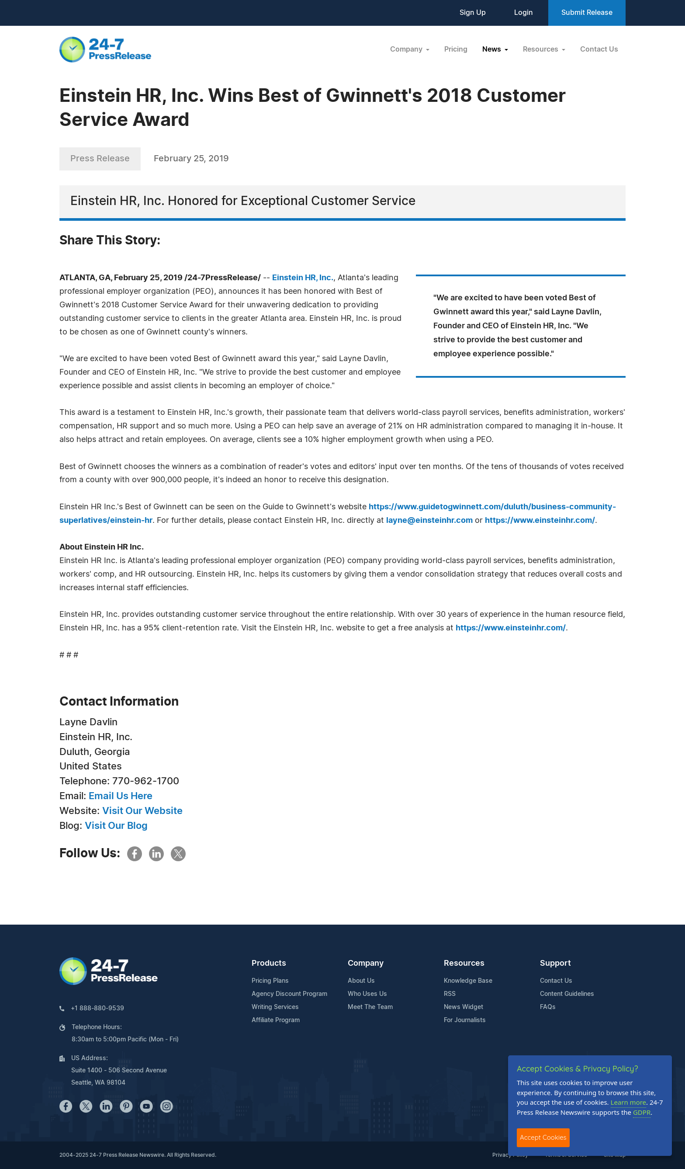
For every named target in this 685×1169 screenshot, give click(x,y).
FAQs (548, 1007)
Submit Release (586, 12)
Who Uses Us (367, 994)
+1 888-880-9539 (97, 1008)
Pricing (455, 49)
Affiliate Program (276, 1020)
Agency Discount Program (289, 994)
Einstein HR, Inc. (302, 278)
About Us (361, 981)
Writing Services (275, 1007)
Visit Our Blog (116, 826)
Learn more (629, 1102)
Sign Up (473, 12)
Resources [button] (541, 49)
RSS (450, 994)
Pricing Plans (270, 981)
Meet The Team (370, 1007)
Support (555, 963)
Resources (464, 963)
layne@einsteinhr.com (429, 521)
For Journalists (465, 1020)
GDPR (641, 1112)
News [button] (492, 49)
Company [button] (407, 49)
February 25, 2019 (191, 158)
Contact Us (599, 49)
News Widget (463, 1007)
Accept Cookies (543, 1137)
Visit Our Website (142, 811)
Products (269, 963)
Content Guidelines (567, 994)
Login (523, 12)
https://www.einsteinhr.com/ (540, 521)
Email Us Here (120, 796)
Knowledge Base (468, 981)
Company (366, 963)
